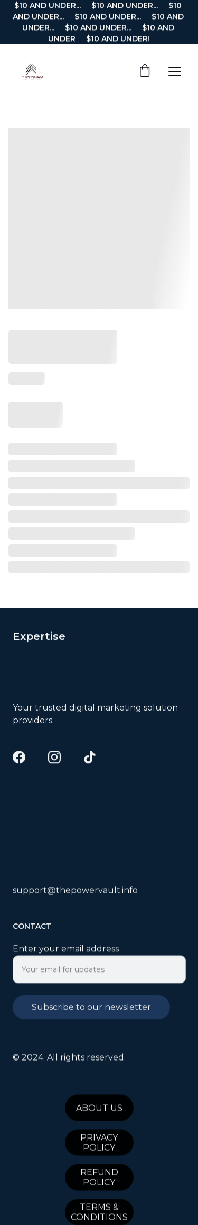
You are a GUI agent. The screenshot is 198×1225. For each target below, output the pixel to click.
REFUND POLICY (99, 1180)
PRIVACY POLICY (99, 1145)
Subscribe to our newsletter (91, 1014)
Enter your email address (66, 955)
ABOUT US (99, 1110)
